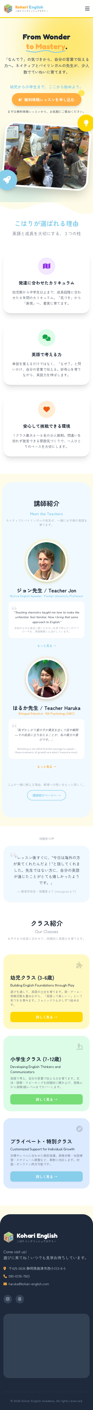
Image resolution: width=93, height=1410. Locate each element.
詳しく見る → (46, 1017)
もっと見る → (46, 645)
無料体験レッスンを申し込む (50, 97)
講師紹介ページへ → (47, 795)
